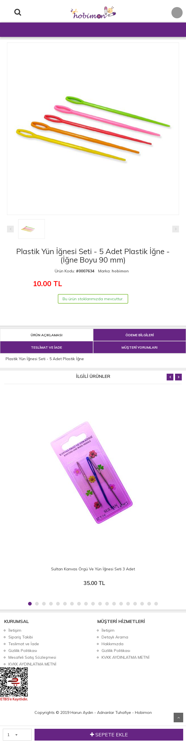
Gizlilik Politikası (22, 650)
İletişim (14, 630)
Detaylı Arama (115, 637)
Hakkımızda (112, 643)
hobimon (120, 271)
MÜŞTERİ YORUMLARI (139, 347)
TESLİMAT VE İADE (46, 347)
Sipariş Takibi (20, 637)
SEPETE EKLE (109, 735)
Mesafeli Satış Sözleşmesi (32, 657)
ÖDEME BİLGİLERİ (139, 335)
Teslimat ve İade (23, 643)
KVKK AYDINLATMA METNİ (32, 664)
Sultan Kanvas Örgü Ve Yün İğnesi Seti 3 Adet (93, 568)
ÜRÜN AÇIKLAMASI (46, 335)
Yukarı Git (178, 717)
